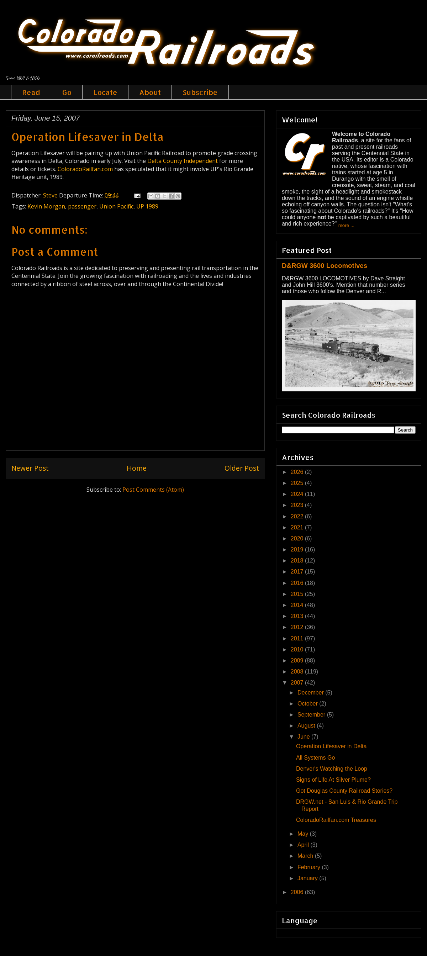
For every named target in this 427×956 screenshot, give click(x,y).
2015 (298, 594)
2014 (298, 605)
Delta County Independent (182, 161)
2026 (298, 472)
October (308, 704)
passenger (82, 206)
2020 (298, 538)
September (312, 715)
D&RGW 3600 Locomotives (324, 265)
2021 (298, 527)
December (311, 693)
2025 (298, 483)
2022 (298, 516)
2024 (298, 494)
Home (137, 468)
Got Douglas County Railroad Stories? (344, 791)
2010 (298, 649)
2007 (298, 683)
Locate (105, 92)
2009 (298, 660)
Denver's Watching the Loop (331, 769)
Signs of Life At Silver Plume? (333, 780)
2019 (298, 549)
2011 (298, 638)
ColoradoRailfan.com (85, 169)
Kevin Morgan (46, 206)
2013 (298, 616)
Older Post (242, 468)
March (306, 856)
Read (31, 92)
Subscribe (200, 92)
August (307, 726)
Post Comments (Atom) (153, 489)
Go (67, 92)
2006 (298, 892)
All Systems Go (315, 758)
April (303, 845)
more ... (346, 225)
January (308, 878)
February (309, 867)
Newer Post (30, 468)
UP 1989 (147, 206)
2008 (298, 672)
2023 (298, 505)
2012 (298, 627)
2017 (298, 572)
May (303, 834)
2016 (298, 583)
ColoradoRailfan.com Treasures (336, 820)
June (304, 737)
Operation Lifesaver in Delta (87, 136)
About (150, 92)
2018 (298, 561)
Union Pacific (116, 206)
